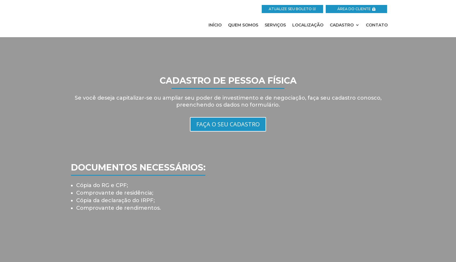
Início (215, 25)
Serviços (275, 25)
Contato (377, 25)
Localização (307, 25)
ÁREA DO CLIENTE (354, 9)
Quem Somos (243, 25)
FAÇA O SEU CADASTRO (228, 124)
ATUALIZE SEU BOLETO (290, 9)
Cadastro (342, 25)
